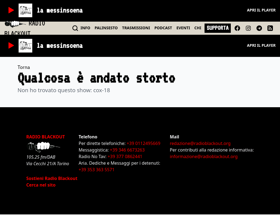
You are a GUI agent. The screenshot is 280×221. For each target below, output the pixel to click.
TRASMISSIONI (136, 27)
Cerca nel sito (41, 185)
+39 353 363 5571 (97, 170)
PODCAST (163, 27)
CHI (197, 27)
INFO (86, 27)
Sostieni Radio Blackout (51, 178)
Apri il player (261, 10)
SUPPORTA (218, 28)
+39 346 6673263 (127, 150)
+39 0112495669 (143, 143)
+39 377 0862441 (124, 156)
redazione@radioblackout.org (200, 143)
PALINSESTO (106, 27)
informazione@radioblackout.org (204, 156)
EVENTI (183, 27)
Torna (24, 67)
